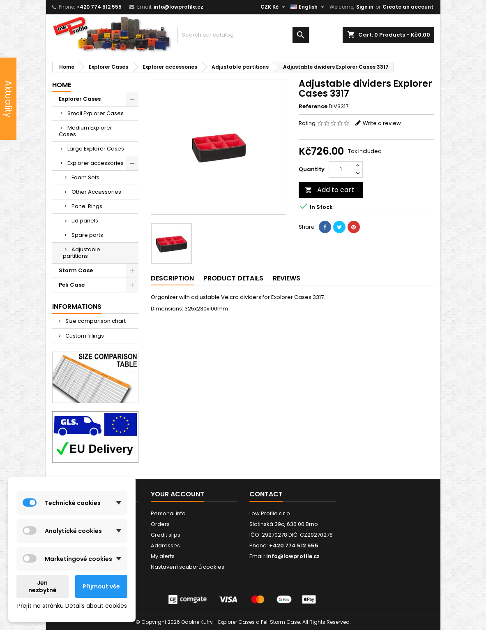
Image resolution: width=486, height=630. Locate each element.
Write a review (382, 123)
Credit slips (165, 535)
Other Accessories (96, 192)
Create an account (407, 6)
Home (61, 85)
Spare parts (87, 235)
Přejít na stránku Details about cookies (72, 606)
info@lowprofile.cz (178, 6)
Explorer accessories (95, 163)
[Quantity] (341, 169)
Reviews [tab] (286, 278)
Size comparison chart (95, 321)
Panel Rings (86, 206)
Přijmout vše (101, 586)
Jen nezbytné (42, 586)
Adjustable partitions (81, 253)
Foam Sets (85, 177)
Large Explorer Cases (95, 149)
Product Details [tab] (233, 278)
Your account (177, 494)
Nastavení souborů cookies (187, 567)
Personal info (168, 513)
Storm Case (76, 270)
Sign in (364, 6)
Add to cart (329, 190)
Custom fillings (84, 336)
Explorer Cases (80, 99)
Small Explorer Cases (95, 113)
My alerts (163, 556)
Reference (313, 106)
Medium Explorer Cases (85, 131)
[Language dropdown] (308, 7)
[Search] (243, 35)
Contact (266, 494)
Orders (160, 524)
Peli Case (72, 285)
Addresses (165, 545)
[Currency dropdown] (273, 7)
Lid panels (84, 221)
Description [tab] (172, 278)
